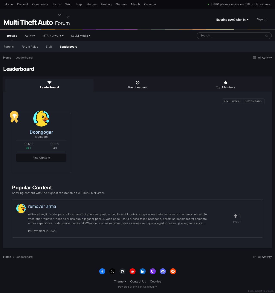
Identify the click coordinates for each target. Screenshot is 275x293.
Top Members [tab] (225, 84)
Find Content (41, 157)
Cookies (155, 281)
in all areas (232, 101)
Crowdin (150, 4)
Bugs (78, 4)
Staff (49, 46)
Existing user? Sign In (232, 19)
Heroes (92, 4)
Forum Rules (29, 46)
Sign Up (262, 19)
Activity (30, 35)
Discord (22, 4)
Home (9, 4)
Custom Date (254, 101)
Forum (56, 4)
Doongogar (41, 132)
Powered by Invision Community (137, 286)
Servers (121, 4)
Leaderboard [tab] (49, 84)
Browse (12, 37)
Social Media (80, 35)
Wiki (68, 4)
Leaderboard (68, 46)
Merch (135, 4)
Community (40, 4)
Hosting (106, 4)
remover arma (42, 206)
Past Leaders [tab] (137, 84)
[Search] (218, 36)
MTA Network (53, 35)
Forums (9, 46)
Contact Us (138, 281)
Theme (120, 281)
